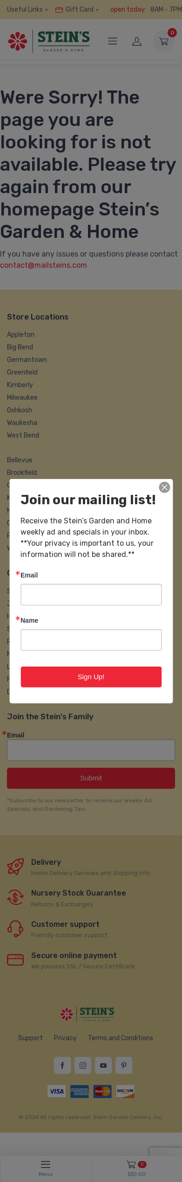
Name (29, 620)
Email (29, 574)
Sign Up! (91, 677)
